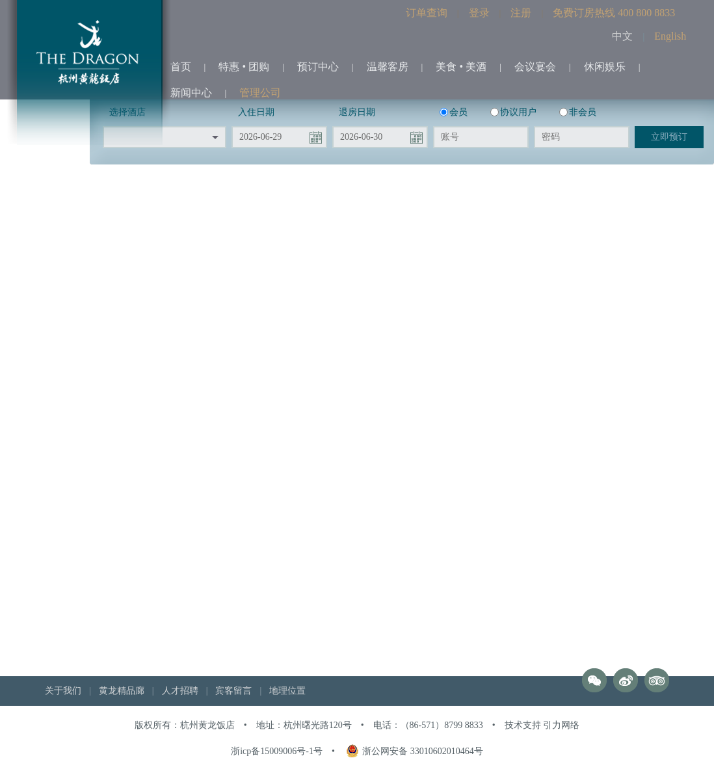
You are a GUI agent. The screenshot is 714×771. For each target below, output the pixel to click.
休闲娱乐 (605, 66)
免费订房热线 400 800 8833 (614, 12)
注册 (520, 12)
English (670, 36)
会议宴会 (535, 66)
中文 (622, 36)
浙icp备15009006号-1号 (277, 751)
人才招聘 (180, 691)
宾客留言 (233, 691)
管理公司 (260, 92)
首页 (180, 66)
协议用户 (513, 112)
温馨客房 (387, 66)
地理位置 (287, 691)
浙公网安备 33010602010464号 (414, 751)
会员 (454, 112)
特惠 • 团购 (243, 66)
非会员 (577, 112)
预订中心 (318, 66)
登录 (479, 12)
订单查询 (426, 12)
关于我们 (63, 691)
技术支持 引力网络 (542, 725)
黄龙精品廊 (121, 691)
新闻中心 (191, 92)
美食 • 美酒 (461, 66)
